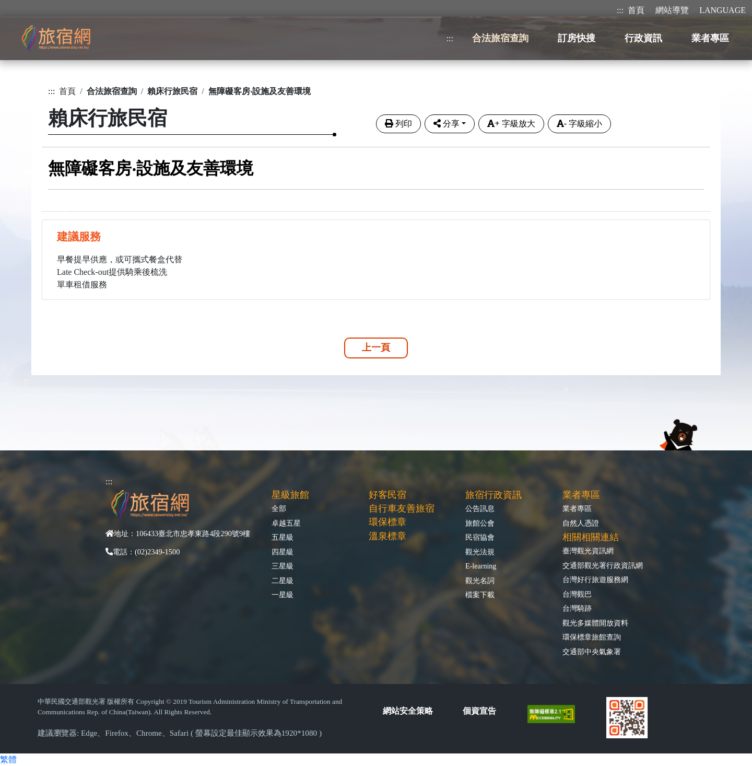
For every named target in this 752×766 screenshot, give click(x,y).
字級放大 (511, 123)
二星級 (282, 580)
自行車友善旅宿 (401, 508)
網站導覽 (672, 10)
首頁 (636, 10)
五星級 (282, 537)
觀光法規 (480, 552)
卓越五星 (286, 523)
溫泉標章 (387, 536)
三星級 (282, 566)
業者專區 (577, 508)
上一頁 (376, 347)
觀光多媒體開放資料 (595, 623)
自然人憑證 (580, 523)
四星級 (282, 552)
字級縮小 (579, 123)
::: (620, 10)
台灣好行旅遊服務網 (595, 579)
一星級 (282, 594)
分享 (446, 123)
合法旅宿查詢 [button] (500, 38)
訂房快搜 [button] (576, 38)
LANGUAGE (722, 10)
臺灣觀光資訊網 (588, 551)
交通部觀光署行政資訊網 (602, 565)
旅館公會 (480, 523)
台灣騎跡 (577, 608)
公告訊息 (480, 508)
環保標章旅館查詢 (591, 637)
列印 (398, 123)
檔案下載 (480, 594)
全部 (279, 508)
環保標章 (387, 522)
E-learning (480, 566)
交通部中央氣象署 (591, 651)
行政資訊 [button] (643, 38)
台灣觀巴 (577, 594)
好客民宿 (387, 495)
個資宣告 (479, 710)
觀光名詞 (480, 580)
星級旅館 (290, 495)
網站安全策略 (408, 710)
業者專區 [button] (710, 38)
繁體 (8, 759)
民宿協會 (480, 537)
